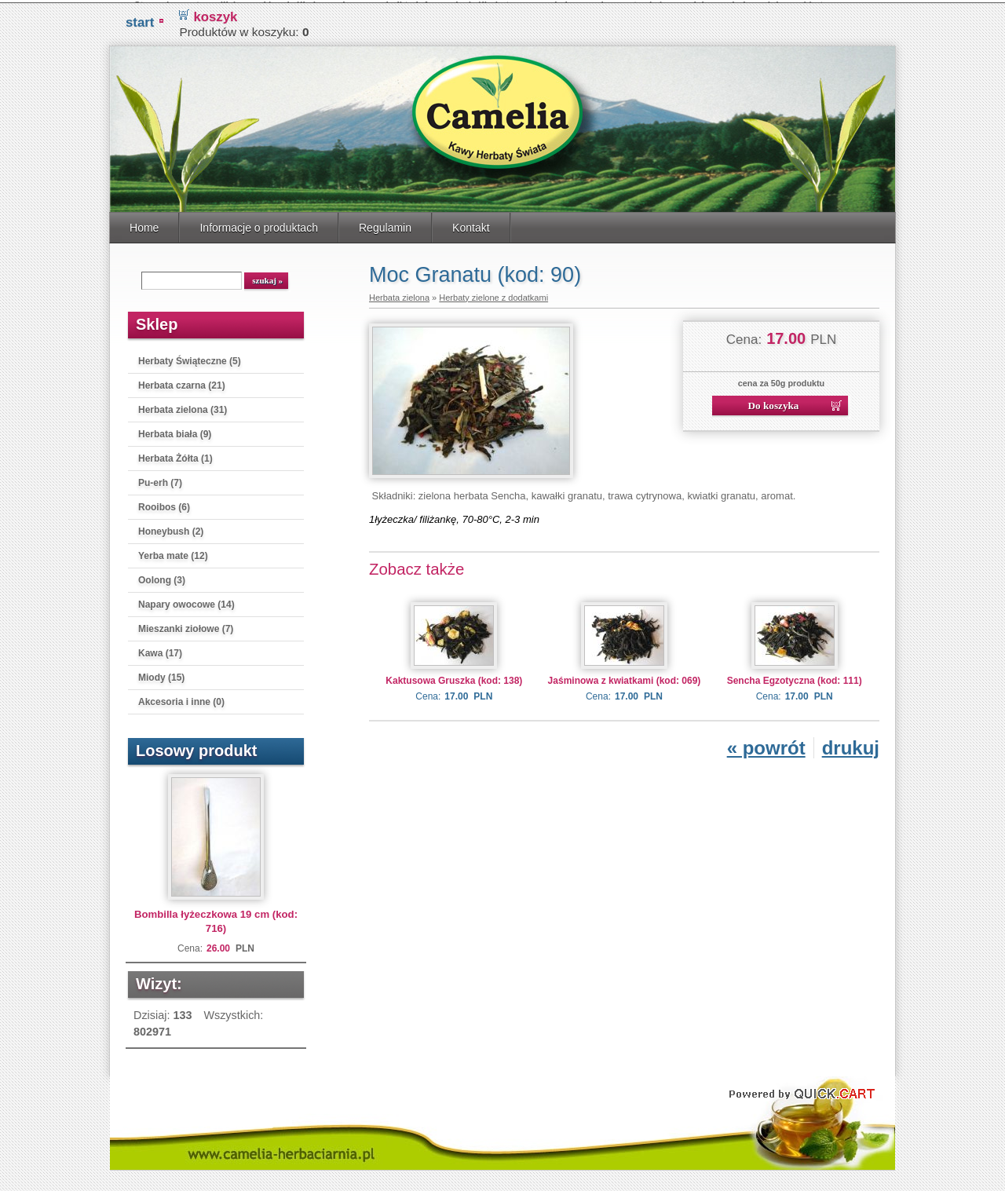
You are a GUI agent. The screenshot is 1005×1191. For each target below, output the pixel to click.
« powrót (766, 744)
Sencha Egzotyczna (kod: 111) (794, 677)
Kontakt (471, 224)
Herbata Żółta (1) (175, 455)
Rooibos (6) (164, 504)
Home (144, 224)
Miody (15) (161, 674)
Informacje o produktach (258, 224)
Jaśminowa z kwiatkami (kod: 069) (624, 677)
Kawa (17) (160, 650)
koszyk (215, 13)
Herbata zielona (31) (182, 406)
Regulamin (385, 224)
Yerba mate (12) (173, 552)
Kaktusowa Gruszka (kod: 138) (454, 677)
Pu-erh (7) (160, 479)
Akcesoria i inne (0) (181, 698)
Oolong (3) (161, 577)
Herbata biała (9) (174, 431)
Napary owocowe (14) (186, 601)
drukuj (850, 744)
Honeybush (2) (170, 528)
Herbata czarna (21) (181, 382)
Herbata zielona (399, 294)
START (140, 19)
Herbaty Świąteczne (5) (189, 358)
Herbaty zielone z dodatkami (493, 294)
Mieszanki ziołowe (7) (185, 625)
